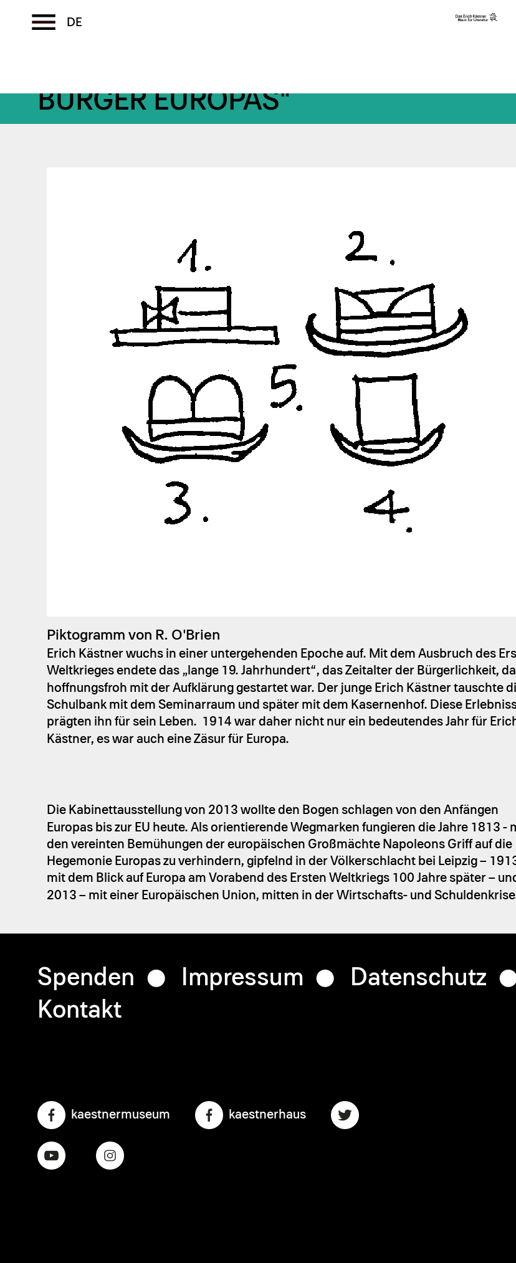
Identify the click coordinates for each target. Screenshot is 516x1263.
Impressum (242, 977)
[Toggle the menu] (43, 22)
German (74, 22)
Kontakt (79, 1010)
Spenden (86, 977)
